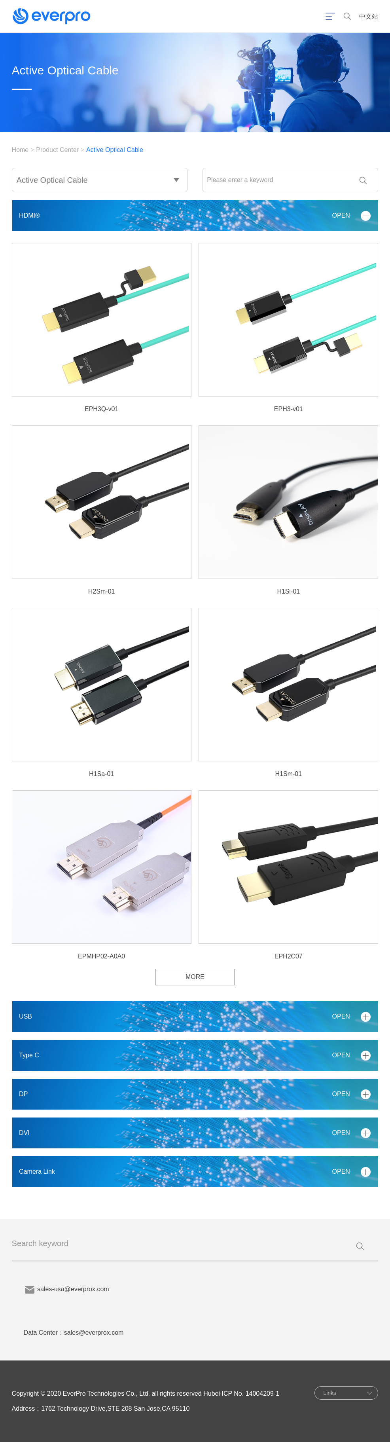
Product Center (57, 149)
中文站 (368, 16)
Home (20, 149)
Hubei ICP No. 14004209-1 (241, 1393)
